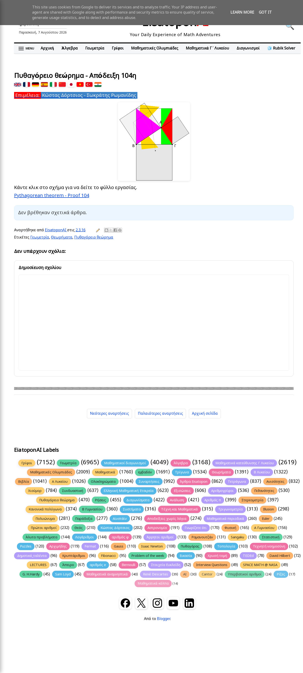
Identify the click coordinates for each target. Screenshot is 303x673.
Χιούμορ (35, 490)
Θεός (78, 527)
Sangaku (237, 537)
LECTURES (38, 564)
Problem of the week (147, 555)
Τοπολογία (226, 546)
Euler (266, 518)
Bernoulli (128, 564)
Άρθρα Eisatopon (193, 481)
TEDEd (248, 555)
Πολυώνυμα (45, 518)
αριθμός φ (120, 537)
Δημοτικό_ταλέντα (32, 555)
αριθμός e (98, 564)
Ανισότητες (275, 481)
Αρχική (47, 48)
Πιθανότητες (264, 490)
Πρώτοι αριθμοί (44, 527)
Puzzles (25, 546)
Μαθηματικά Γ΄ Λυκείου (207, 48)
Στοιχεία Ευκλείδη (165, 564)
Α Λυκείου (60, 481)
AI (184, 574)
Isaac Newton (152, 546)
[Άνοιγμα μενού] (26, 48)
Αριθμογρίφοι (222, 490)
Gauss (118, 546)
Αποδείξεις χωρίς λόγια (166, 518)
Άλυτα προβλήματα (41, 537)
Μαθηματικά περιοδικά (225, 518)
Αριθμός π (212, 500)
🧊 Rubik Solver (281, 48)
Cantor (207, 574)
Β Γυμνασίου (92, 509)
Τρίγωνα (182, 472)
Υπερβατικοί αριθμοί (245, 574)
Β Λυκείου (262, 472)
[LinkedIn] (189, 603)
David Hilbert (279, 555)
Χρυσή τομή (217, 555)
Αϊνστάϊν (120, 518)
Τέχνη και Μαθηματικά (179, 509)
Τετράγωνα (237, 481)
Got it (265, 12)
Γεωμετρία (94, 48)
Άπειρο (68, 564)
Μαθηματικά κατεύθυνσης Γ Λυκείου (244, 463)
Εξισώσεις (182, 490)
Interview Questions (211, 564)
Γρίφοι (118, 48)
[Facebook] (125, 603)
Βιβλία (23, 481)
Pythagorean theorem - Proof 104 (51, 195)
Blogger (163, 619)
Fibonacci (108, 555)
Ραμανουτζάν (202, 537)
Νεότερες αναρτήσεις (109, 413)
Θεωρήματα (61, 237)
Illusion (268, 509)
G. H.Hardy (31, 574)
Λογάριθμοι (84, 537)
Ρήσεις (100, 500)
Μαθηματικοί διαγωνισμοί (125, 463)
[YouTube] (173, 603)
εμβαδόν (145, 472)
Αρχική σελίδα (205, 413)
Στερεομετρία (252, 500)
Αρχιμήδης (58, 546)
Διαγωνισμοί (248, 48)
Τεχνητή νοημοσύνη (269, 546)
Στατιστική (270, 537)
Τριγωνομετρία (230, 509)
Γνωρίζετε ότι (196, 527)
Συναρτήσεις (149, 481)
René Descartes (155, 574)
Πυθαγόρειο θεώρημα (93, 237)
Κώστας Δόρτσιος (115, 527)
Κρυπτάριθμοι (73, 555)
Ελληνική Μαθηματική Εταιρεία (128, 490)
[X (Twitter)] (141, 603)
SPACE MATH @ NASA (260, 564)
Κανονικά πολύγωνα (45, 509)
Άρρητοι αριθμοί (160, 537)
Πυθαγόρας (190, 546)
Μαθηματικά (105, 472)
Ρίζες (281, 574)
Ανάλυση (177, 500)
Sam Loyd (63, 574)
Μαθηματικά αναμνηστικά (107, 574)
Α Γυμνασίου (264, 527)
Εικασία (186, 555)
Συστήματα (132, 509)
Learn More (242, 12)
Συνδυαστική (72, 490)
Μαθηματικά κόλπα (153, 583)
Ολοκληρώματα (103, 481)
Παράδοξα (83, 518)
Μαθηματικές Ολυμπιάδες (154, 48)
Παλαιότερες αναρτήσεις (160, 413)
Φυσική (230, 527)
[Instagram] (157, 603)
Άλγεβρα (70, 48)
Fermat (90, 546)
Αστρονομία (157, 527)
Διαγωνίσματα (137, 500)
